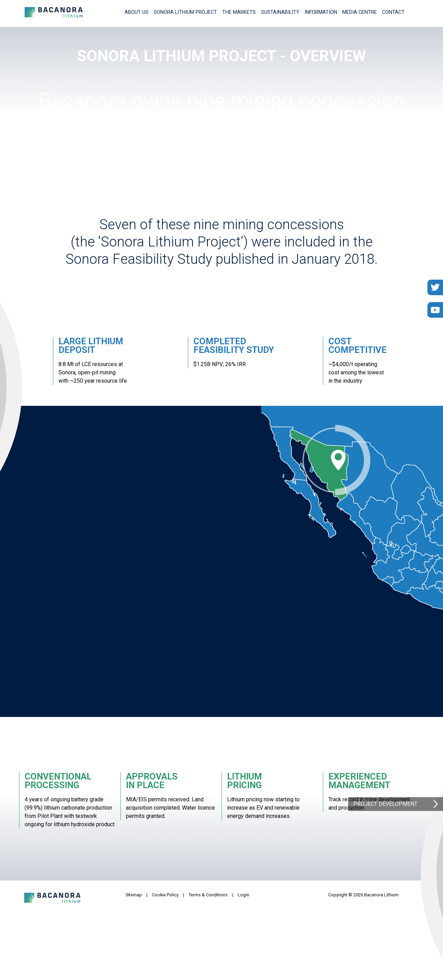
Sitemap (134, 894)
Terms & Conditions (208, 894)
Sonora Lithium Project (185, 12)
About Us (136, 12)
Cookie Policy (165, 894)
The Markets (239, 12)
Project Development (385, 804)
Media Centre (359, 12)
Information (321, 12)
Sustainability (280, 12)
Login (243, 894)
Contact (393, 12)
